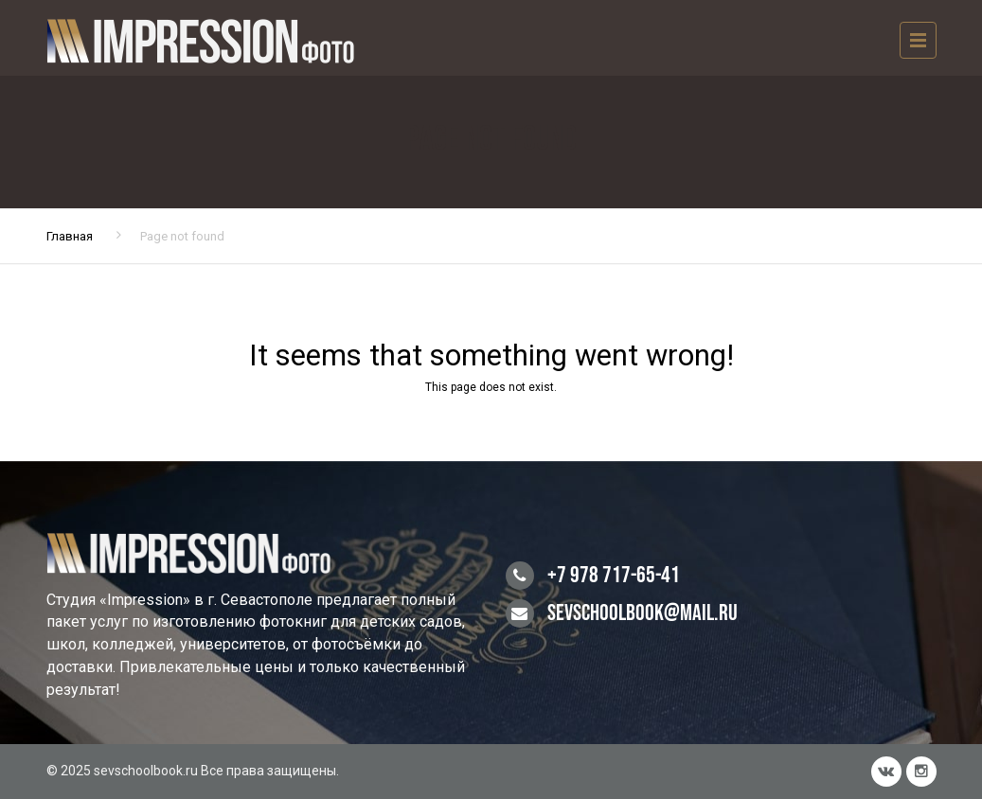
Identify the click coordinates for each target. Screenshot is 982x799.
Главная (69, 236)
